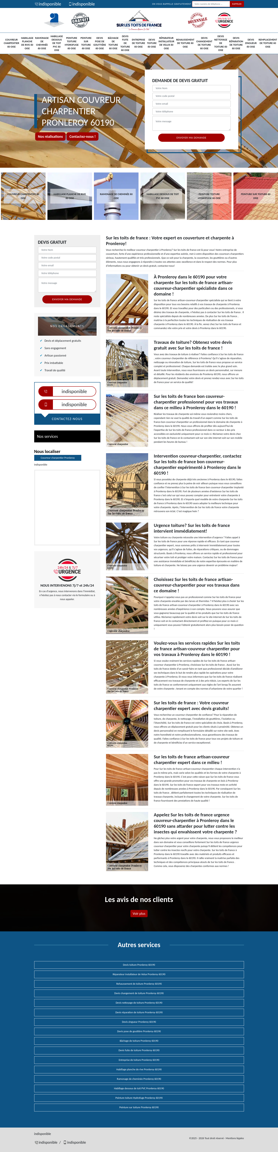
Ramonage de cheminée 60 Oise (42, 43)
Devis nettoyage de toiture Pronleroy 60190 (139, 1002)
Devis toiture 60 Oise (152, 43)
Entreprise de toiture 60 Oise (138, 43)
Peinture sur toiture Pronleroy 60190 (139, 1107)
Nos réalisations (50, 136)
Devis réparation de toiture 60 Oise (236, 43)
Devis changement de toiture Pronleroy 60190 (139, 993)
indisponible (47, 4)
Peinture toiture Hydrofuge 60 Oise (71, 43)
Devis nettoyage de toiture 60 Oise (220, 43)
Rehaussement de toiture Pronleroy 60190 (139, 983)
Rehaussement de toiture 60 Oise (185, 43)
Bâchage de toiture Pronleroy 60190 (139, 1040)
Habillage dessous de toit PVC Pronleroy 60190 (139, 1088)
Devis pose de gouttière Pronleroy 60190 (139, 1031)
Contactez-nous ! (82, 136)
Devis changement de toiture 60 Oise (204, 43)
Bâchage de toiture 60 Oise (113, 43)
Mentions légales (235, 1138)
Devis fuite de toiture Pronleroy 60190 (138, 1050)
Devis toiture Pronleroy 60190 (139, 964)
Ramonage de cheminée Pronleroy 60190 (139, 1079)
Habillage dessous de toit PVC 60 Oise (57, 43)
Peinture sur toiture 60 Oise (86, 43)
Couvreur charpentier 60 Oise (11, 43)
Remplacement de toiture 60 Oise (268, 43)
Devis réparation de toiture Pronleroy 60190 (139, 1012)
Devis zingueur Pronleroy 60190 (139, 1021)
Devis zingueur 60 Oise (251, 43)
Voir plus (139, 913)
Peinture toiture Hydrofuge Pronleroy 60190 (139, 1097)
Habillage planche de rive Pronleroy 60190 (139, 1069)
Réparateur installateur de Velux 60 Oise (166, 43)
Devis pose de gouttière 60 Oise (99, 43)
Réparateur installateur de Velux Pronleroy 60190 (139, 974)
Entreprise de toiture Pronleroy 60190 (139, 1060)
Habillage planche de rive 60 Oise (27, 43)
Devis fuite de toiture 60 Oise (125, 43)
